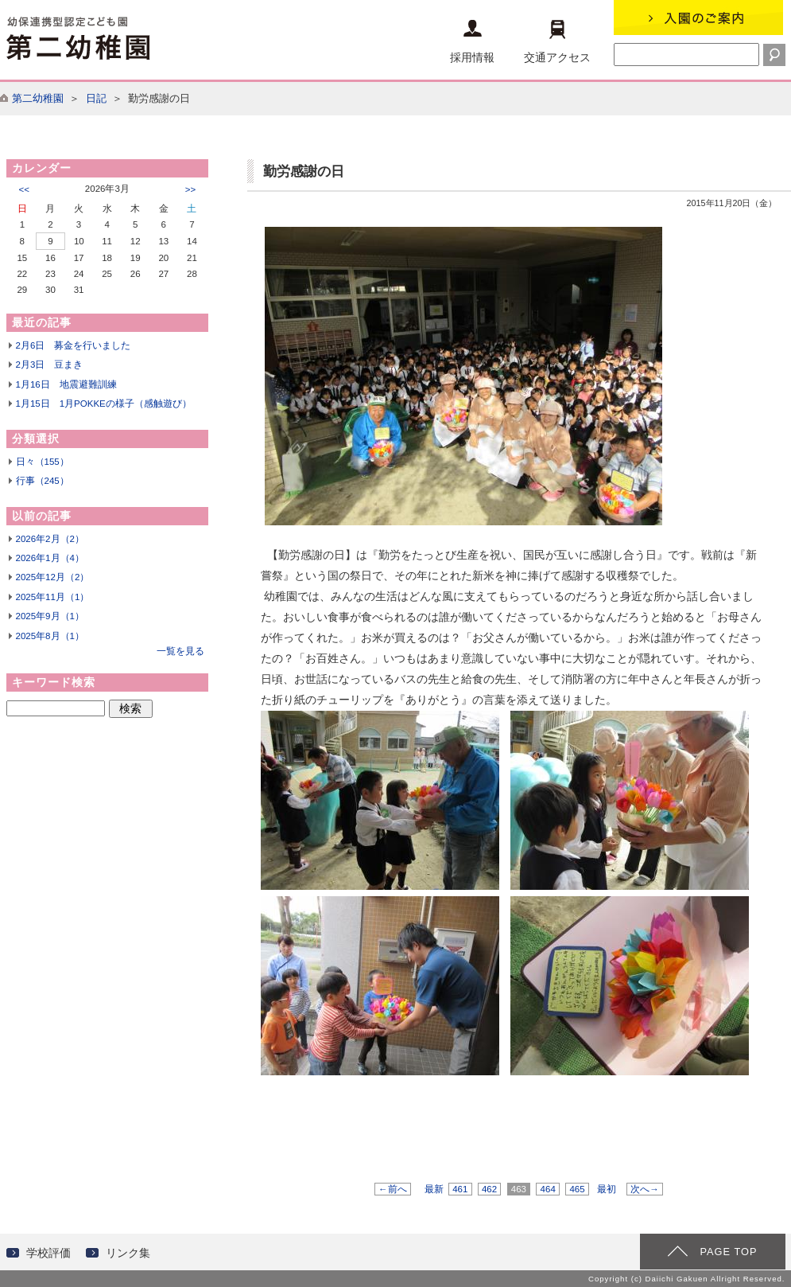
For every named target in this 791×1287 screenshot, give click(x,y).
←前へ (392, 1189)
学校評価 (48, 1252)
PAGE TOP (728, 1252)
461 (460, 1189)
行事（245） (42, 481)
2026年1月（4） (50, 558)
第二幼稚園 (38, 98)
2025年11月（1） (53, 597)
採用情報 (472, 42)
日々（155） (42, 461)
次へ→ (644, 1189)
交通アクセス (557, 42)
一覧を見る (180, 651)
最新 (434, 1189)
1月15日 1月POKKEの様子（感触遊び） (104, 403)
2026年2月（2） (50, 539)
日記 (96, 98)
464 (547, 1189)
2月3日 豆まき (49, 364)
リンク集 (128, 1252)
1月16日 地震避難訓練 (66, 384)
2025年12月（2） (53, 577)
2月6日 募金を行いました (73, 345)
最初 (606, 1189)
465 (577, 1189)
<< (24, 189)
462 (489, 1189)
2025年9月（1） (50, 616)
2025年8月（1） (50, 636)
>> (190, 189)
